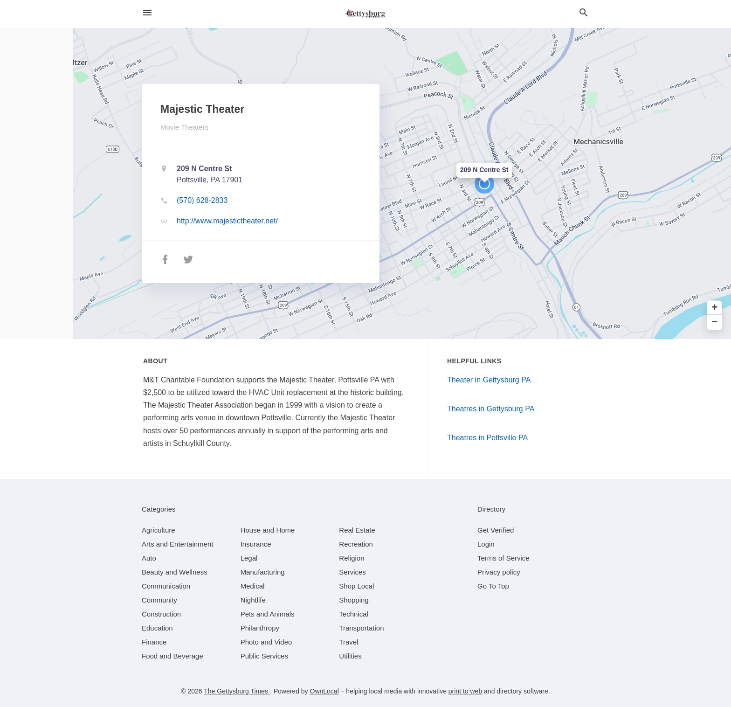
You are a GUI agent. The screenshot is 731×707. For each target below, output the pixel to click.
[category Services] (352, 572)
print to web (465, 691)
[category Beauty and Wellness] (174, 572)
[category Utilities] (350, 656)
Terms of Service (503, 558)
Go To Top (493, 586)
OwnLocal (324, 691)
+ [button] (715, 308)
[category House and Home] (268, 530)
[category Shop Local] (356, 586)
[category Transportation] (361, 628)
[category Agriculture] (158, 530)
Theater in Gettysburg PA (489, 380)
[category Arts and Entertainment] (177, 544)
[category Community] (159, 600)
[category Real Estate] (357, 530)
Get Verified (495, 530)
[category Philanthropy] (260, 628)
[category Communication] (166, 586)
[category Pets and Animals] (268, 614)
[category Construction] (161, 614)
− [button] (715, 322)
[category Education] (157, 628)
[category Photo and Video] (266, 642)
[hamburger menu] (147, 13)
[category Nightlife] (253, 600)
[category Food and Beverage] (172, 656)
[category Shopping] (353, 600)
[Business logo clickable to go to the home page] (365, 14)
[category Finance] (154, 642)
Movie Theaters (184, 127)
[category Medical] (253, 586)
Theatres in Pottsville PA (487, 438)
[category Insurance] (256, 544)
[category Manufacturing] (263, 572)
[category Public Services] (265, 656)
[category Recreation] (356, 544)
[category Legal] (249, 558)
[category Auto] (149, 558)
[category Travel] (348, 642)
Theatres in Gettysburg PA (490, 409)
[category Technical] (353, 614)
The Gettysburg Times (237, 691)
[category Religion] (351, 558)
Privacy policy (498, 572)
